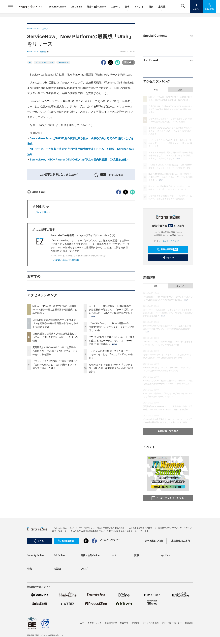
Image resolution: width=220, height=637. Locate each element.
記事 (127, 6)
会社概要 (135, 623)
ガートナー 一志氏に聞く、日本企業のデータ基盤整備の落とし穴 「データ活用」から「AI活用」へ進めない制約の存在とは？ (111, 369)
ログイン (167, 257)
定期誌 (161, 6)
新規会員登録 (167, 249)
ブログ (84, 568)
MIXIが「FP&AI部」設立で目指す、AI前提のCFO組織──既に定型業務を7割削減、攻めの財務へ (54, 369)
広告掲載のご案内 (180, 540)
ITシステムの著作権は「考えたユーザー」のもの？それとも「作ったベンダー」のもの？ (111, 414)
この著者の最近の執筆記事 (65, 320)
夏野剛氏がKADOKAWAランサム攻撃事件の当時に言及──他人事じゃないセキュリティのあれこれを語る (55, 410)
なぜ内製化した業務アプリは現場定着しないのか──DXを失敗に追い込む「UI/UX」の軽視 (55, 397)
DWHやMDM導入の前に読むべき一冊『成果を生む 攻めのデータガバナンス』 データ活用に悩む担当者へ (112, 400)
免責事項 (124, 623)
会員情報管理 (111, 623)
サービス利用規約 (150, 623)
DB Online (76, 6)
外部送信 (189, 623)
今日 (156, 90)
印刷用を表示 (36, 251)
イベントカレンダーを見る (168, 498)
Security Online (57, 6)
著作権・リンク (94, 623)
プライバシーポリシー (172, 623)
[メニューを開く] (10, 6)
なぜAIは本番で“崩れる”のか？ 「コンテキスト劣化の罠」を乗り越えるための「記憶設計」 (111, 428)
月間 (180, 90)
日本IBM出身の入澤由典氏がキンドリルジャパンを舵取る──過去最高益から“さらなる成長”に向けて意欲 (55, 383)
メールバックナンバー (168, 241)
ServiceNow (63, 62)
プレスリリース (43, 272)
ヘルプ (81, 623)
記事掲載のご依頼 (154, 540)
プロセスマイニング (44, 62)
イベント (139, 6)
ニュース (115, 6)
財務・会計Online (96, 6)
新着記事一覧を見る (168, 431)
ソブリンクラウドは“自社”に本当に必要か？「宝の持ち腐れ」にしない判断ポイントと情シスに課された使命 (55, 424)
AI (30, 62)
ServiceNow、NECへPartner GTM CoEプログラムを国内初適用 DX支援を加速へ (79, 159)
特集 (151, 6)
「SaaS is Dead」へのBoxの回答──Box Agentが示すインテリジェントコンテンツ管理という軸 (111, 386)
